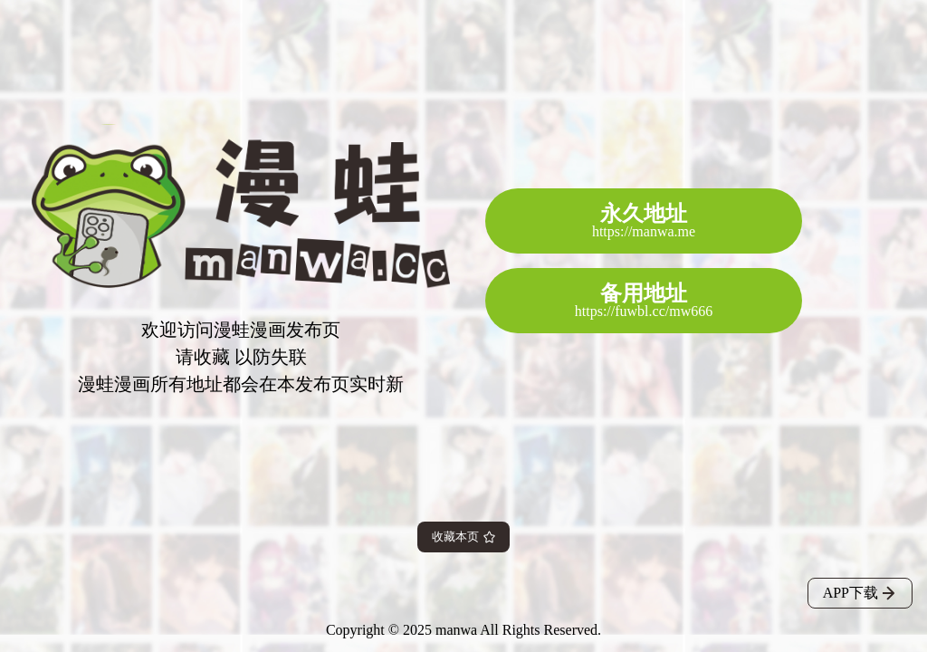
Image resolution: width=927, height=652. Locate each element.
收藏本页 (463, 536)
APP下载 (860, 592)
